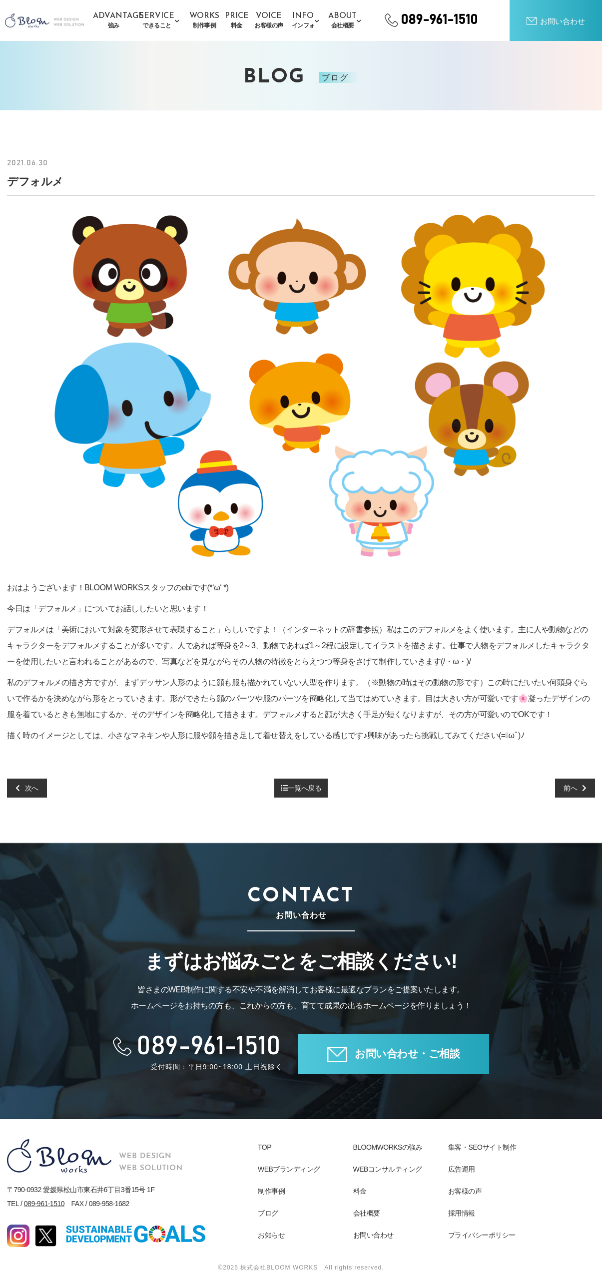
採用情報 (461, 1213)
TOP (264, 1147)
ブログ (268, 1213)
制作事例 (271, 1191)
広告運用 (461, 1169)
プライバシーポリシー (482, 1235)
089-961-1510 (44, 1204)
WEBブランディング (289, 1169)
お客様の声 (465, 1191)
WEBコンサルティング (387, 1169)
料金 (360, 1191)
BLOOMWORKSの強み (388, 1147)
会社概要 (366, 1213)
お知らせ (271, 1235)
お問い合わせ (373, 1235)
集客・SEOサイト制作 (482, 1147)
